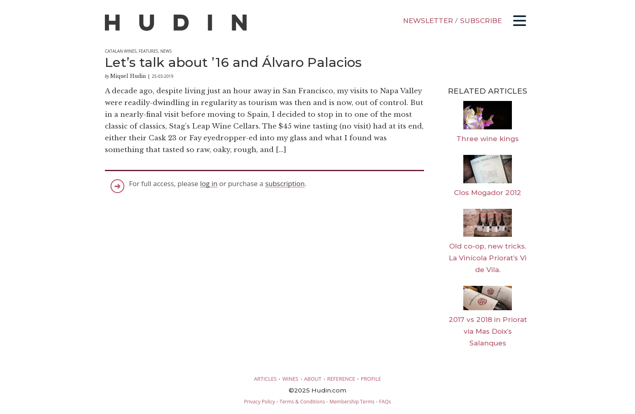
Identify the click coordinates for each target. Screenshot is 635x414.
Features (148, 51)
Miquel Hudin (128, 76)
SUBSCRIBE (481, 21)
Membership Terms (351, 401)
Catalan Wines (120, 51)
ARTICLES (265, 378)
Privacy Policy (259, 401)
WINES (290, 378)
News (166, 51)
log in (208, 183)
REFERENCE (341, 378)
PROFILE (371, 378)
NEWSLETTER (428, 21)
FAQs (385, 401)
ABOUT (313, 378)
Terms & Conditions (302, 401)
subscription (285, 183)
